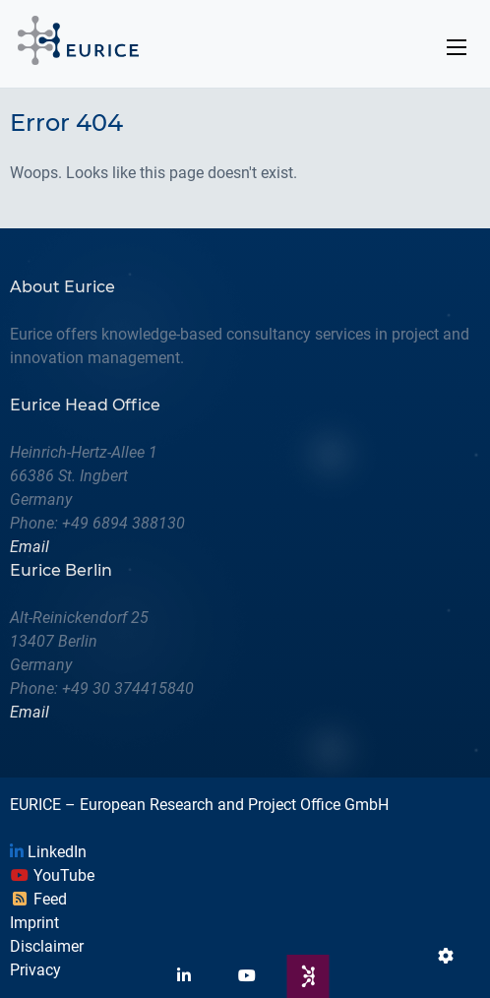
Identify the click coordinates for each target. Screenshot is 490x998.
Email (29, 546)
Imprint (34, 922)
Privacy (35, 970)
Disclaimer (47, 946)
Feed (38, 899)
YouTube (52, 875)
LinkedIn (48, 851)
